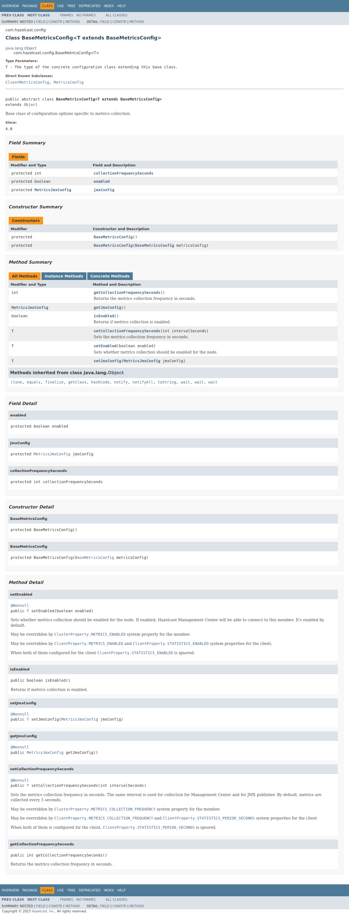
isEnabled (104, 316)
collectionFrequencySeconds (124, 173)
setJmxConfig (107, 361)
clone (16, 382)
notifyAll (143, 382)
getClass (77, 382)
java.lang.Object (21, 48)
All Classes (116, 15)
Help (121, 6)
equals (34, 382)
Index (109, 6)
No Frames (86, 15)
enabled (102, 181)
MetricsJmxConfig (52, 190)
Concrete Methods (110, 276)
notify (121, 382)
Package (29, 6)
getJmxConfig (107, 307)
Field (40, 22)
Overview (10, 6)
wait (185, 382)
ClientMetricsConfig (27, 82)
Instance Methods (64, 276)
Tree (71, 6)
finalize (54, 382)
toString (167, 382)
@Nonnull (20, 605)
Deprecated (90, 6)
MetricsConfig (69, 82)
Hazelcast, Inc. (43, 911)
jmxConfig (104, 190)
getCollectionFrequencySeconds (127, 292)
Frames (66, 15)
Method (72, 22)
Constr (55, 22)
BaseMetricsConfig (113, 237)
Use (60, 6)
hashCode (100, 382)
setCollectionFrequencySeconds (127, 331)
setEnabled (105, 346)
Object (31, 104)
